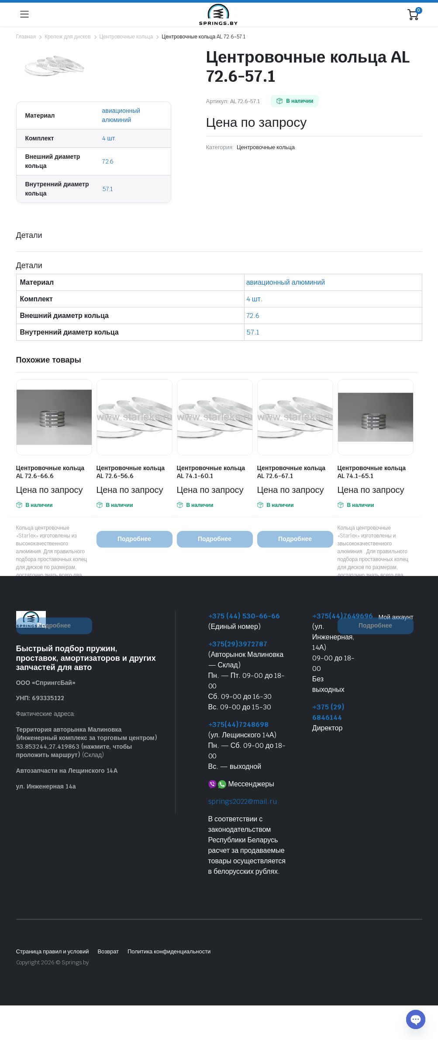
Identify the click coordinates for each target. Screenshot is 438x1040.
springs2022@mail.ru (242, 801)
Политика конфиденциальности (169, 951)
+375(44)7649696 (342, 616)
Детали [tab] (29, 235)
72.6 (108, 161)
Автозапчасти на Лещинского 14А (67, 771)
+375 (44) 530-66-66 (244, 616)
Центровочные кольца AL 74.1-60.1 (211, 472)
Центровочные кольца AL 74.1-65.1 (372, 472)
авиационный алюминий (285, 282)
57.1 (108, 189)
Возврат (108, 951)
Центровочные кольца (126, 36)
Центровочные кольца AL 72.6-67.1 (291, 472)
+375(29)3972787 (238, 644)
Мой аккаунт (396, 617)
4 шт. (109, 138)
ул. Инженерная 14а (46, 786)
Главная (26, 36)
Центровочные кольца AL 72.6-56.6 (131, 472)
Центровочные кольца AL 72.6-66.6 (50, 472)
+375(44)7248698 (238, 724)
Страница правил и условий (52, 951)
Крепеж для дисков (68, 36)
